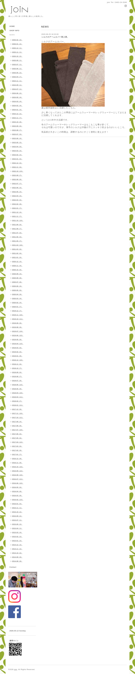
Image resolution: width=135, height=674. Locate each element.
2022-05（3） (17, 192)
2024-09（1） (17, 85)
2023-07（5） (17, 134)
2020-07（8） (17, 282)
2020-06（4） (17, 286)
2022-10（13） (17, 171)
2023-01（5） (17, 159)
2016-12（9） (17, 458)
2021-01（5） (17, 257)
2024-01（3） (17, 109)
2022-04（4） (17, 196)
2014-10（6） (17, 553)
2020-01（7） (17, 306)
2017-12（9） (17, 409)
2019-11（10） (17, 315)
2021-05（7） (17, 241)
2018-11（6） (17, 364)
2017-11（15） (17, 413)
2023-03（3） (17, 150)
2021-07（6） (17, 233)
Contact (12, 567)
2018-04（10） (17, 393)
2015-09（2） (17, 516)
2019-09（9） (17, 323)
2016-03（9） (17, 495)
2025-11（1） (17, 52)
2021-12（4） (17, 212)
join (15, 669)
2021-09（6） (17, 224)
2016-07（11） (17, 479)
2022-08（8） (17, 179)
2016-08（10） (17, 475)
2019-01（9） (17, 356)
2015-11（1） (17, 508)
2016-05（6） (17, 487)
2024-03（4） (17, 101)
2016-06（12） (17, 483)
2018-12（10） (17, 360)
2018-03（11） (17, 397)
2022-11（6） (17, 167)
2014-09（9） (17, 557)
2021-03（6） (17, 249)
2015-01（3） (17, 540)
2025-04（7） (17, 77)
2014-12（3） (17, 545)
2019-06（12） (17, 335)
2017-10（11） (17, 417)
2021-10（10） (17, 220)
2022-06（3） (17, 187)
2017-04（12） (17, 442)
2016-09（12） (17, 471)
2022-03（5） (17, 200)
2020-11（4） (17, 265)
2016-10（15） (17, 467)
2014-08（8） (17, 561)
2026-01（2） (17, 44)
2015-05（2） (17, 524)
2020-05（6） (17, 290)
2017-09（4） (17, 421)
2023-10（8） (17, 122)
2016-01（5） (17, 504)
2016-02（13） (17, 499)
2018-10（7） (17, 368)
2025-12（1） (17, 48)
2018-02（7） (17, 401)
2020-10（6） (17, 270)
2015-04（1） (17, 528)
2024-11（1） (17, 81)
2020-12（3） (17, 261)
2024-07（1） (17, 89)
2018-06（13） (17, 384)
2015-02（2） (17, 536)
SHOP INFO (14, 31)
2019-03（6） (17, 348)
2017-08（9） (17, 426)
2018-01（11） (17, 405)
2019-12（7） (17, 311)
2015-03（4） (17, 532)
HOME (12, 26)
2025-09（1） (17, 60)
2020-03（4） (17, 298)
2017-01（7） (17, 454)
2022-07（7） (17, 183)
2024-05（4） (17, 97)
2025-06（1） (17, 68)
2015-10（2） (17, 512)
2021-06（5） (17, 237)
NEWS (12, 35)
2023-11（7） (17, 118)
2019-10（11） (17, 319)
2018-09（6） (17, 372)
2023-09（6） (17, 126)
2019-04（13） (17, 343)
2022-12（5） (17, 163)
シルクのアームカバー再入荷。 (55, 37)
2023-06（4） (17, 138)
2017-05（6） (17, 438)
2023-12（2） (17, 114)
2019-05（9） (17, 339)
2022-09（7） (17, 175)
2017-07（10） (17, 430)
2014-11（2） (17, 549)
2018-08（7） (17, 376)
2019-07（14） (17, 331)
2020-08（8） (17, 278)
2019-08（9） (17, 327)
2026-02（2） (17, 40)
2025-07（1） (17, 64)
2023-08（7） (17, 130)
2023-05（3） (17, 142)
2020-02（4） (17, 302)
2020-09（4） (17, 274)
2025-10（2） (17, 56)
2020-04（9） (17, 294)
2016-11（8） (17, 462)
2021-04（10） (17, 245)
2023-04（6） (17, 146)
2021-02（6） (17, 253)
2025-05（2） (17, 72)
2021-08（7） (17, 228)
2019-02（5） (17, 352)
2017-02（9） (17, 450)
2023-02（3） (17, 155)
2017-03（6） (17, 446)
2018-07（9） (17, 380)
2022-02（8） (17, 204)
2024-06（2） (17, 93)
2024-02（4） (17, 105)
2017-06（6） (17, 434)
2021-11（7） (17, 216)
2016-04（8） (17, 491)
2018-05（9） (17, 389)
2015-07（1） (17, 520)
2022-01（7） (17, 208)
